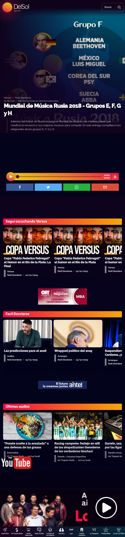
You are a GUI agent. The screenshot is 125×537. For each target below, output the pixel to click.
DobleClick (5, 533)
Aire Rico (61, 533)
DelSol (21, 6)
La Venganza (94, 533)
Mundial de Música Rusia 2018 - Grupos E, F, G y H (62, 109)
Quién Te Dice (39, 533)
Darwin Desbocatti (28, 534)
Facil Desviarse (23, 97)
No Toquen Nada (17, 533)
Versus (7, 97)
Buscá (107, 7)
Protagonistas (105, 533)
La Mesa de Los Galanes (50, 534)
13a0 (71, 533)
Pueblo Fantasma (82, 534)
